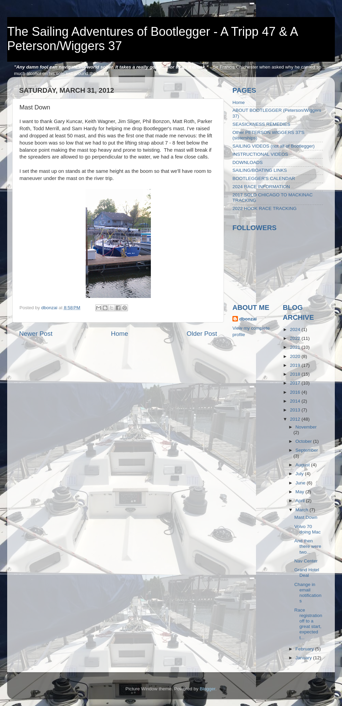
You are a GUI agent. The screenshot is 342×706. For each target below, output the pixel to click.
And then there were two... (307, 546)
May (300, 491)
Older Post (202, 333)
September (307, 450)
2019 (295, 365)
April (301, 500)
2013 (295, 409)
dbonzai (248, 318)
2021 (295, 347)
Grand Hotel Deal (306, 572)
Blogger (207, 688)
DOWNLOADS (247, 162)
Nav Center (305, 561)
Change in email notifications (308, 593)
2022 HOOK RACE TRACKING (264, 208)
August (303, 464)
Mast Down (305, 517)
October (304, 441)
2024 (295, 329)
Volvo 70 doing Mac (307, 529)
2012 (295, 419)
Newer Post (36, 333)
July (300, 473)
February (305, 648)
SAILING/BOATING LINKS (259, 170)
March (303, 509)
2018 (295, 374)
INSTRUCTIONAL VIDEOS (260, 154)
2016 (295, 392)
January (304, 657)
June (301, 482)
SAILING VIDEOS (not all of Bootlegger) (273, 146)
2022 (295, 338)
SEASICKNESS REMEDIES (261, 124)
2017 (295, 383)
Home (119, 333)
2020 (295, 356)
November (306, 427)
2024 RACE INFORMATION (261, 186)
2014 (295, 401)
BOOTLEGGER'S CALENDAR (263, 178)
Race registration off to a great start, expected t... (308, 623)
